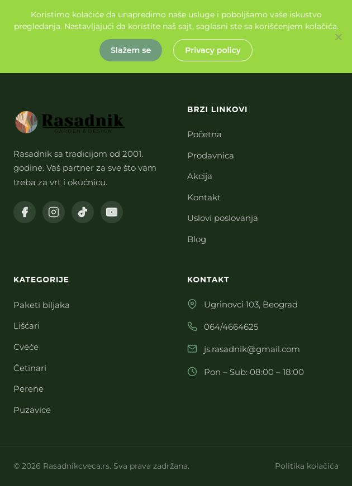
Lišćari (26, 325)
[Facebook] (24, 212)
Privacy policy (213, 50)
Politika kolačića (307, 466)
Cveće (26, 346)
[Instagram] (53, 212)
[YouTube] (112, 212)
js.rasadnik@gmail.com (252, 349)
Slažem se (131, 50)
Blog (196, 239)
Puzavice (32, 410)
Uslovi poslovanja (222, 218)
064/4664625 (231, 326)
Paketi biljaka (41, 305)
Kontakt (204, 197)
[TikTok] (83, 212)
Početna (204, 134)
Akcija (199, 176)
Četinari (29, 368)
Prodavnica (210, 155)
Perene (28, 388)
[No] (338, 36)
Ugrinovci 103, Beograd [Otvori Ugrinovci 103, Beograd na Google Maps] (251, 304)
